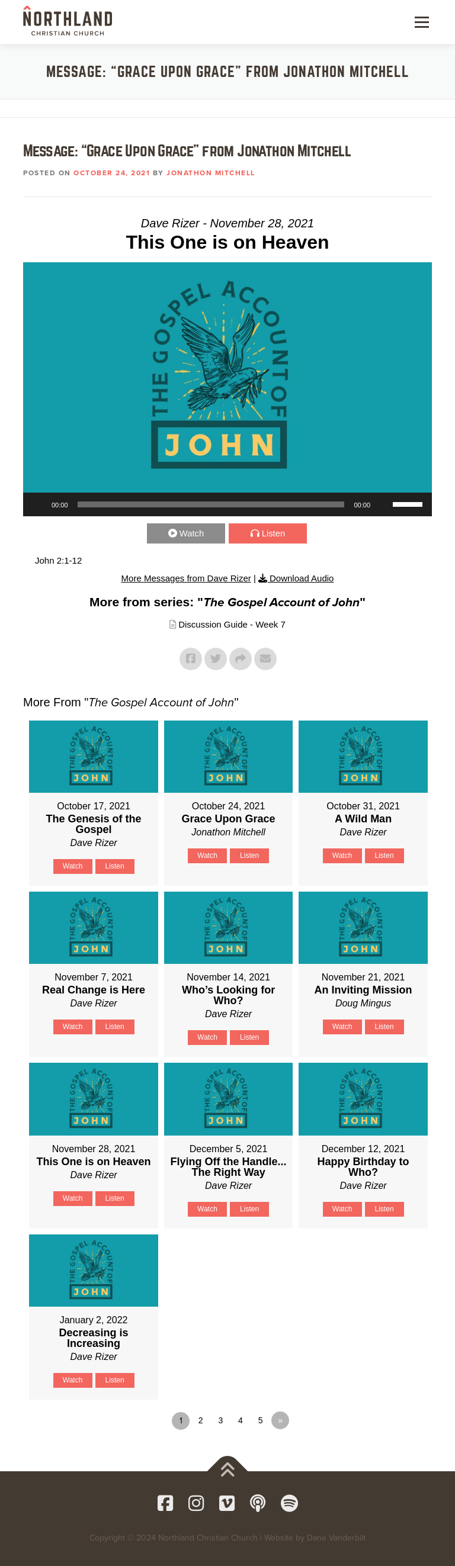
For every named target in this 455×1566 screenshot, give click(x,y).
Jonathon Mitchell (210, 173)
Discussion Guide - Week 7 (232, 624)
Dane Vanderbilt (336, 1538)
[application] (227, 504)
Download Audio (302, 578)
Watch (192, 533)
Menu (420, 22)
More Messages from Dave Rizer (186, 578)
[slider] (211, 504)
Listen (274, 533)
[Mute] (383, 504)
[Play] (38, 504)
